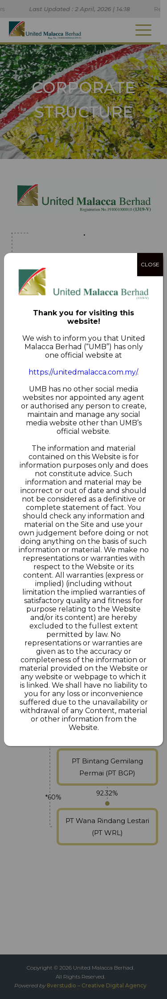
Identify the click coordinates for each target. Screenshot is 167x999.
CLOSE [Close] (150, 264)
